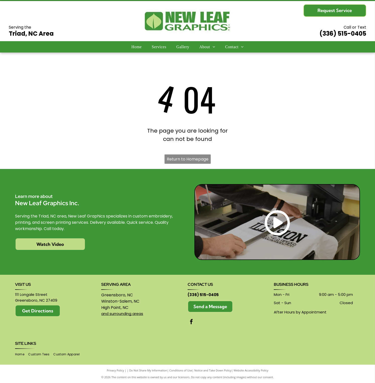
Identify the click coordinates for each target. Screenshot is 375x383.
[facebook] (191, 322)
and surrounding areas (122, 313)
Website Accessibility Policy (251, 370)
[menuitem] (136, 46)
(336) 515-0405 (342, 33)
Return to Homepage (187, 159)
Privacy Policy (115, 370)
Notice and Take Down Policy (213, 370)
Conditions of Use (180, 370)
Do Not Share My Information (148, 370)
